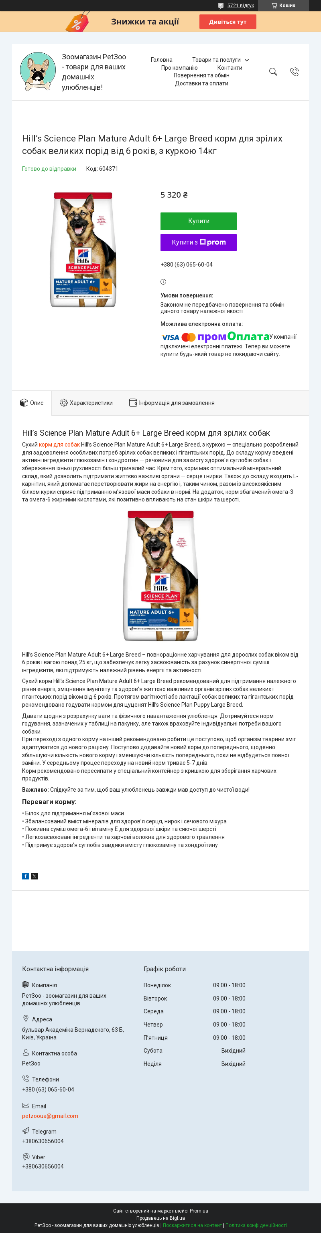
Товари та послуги (216, 60)
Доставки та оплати (201, 83)
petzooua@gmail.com (50, 1116)
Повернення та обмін (202, 75)
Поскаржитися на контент (192, 1225)
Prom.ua (199, 1211)
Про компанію (179, 68)
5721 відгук (241, 5)
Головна (162, 60)
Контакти (229, 68)
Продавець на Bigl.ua (160, 1218)
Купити (198, 221)
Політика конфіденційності (256, 1225)
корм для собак (59, 444)
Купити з (199, 242)
